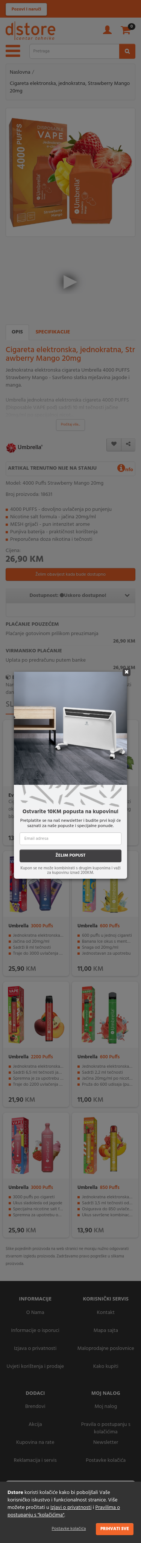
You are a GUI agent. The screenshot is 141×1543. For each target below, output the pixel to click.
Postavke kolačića (69, 1529)
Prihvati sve (114, 1529)
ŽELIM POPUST (70, 855)
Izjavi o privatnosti (70, 1507)
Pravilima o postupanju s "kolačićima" (64, 1511)
